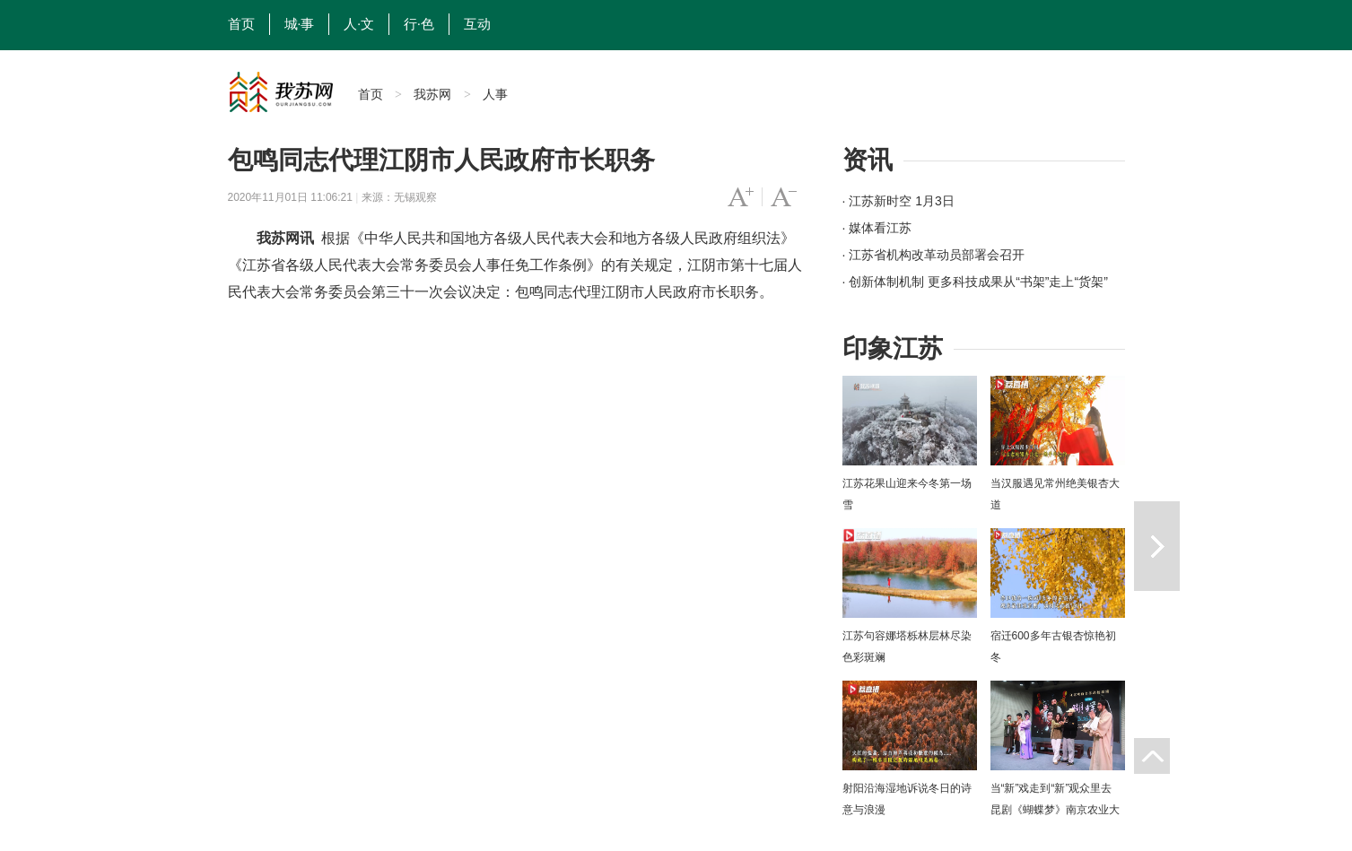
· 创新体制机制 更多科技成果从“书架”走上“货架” (975, 281)
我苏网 (432, 94)
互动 (477, 24)
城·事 (299, 24)
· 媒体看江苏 (877, 228)
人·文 (359, 24)
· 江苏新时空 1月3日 (898, 201)
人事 (495, 94)
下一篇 (1157, 546)
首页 (241, 24)
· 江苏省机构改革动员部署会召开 (933, 254)
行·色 (419, 24)
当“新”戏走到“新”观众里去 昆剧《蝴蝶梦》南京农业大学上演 (1055, 810)
